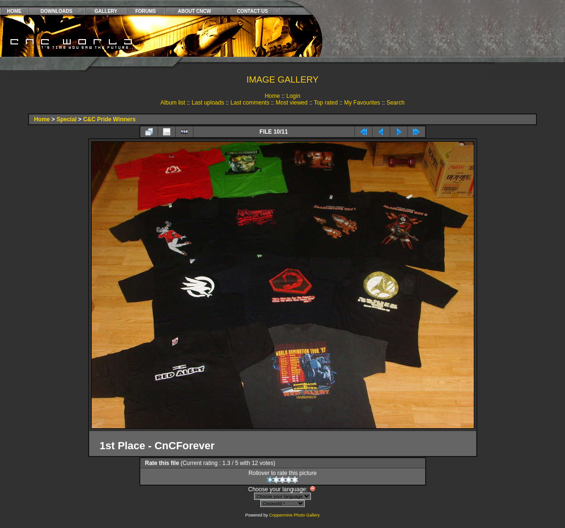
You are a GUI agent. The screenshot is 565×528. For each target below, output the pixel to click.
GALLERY (106, 11)
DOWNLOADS (57, 11)
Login (293, 96)
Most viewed (292, 102)
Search (395, 102)
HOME (14, 11)
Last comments (250, 102)
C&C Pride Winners (109, 119)
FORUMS (145, 11)
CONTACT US (252, 11)
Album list (172, 102)
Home (272, 96)
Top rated (326, 102)
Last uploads (208, 102)
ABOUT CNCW (194, 11)
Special (66, 119)
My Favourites (362, 102)
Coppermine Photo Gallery (294, 515)
